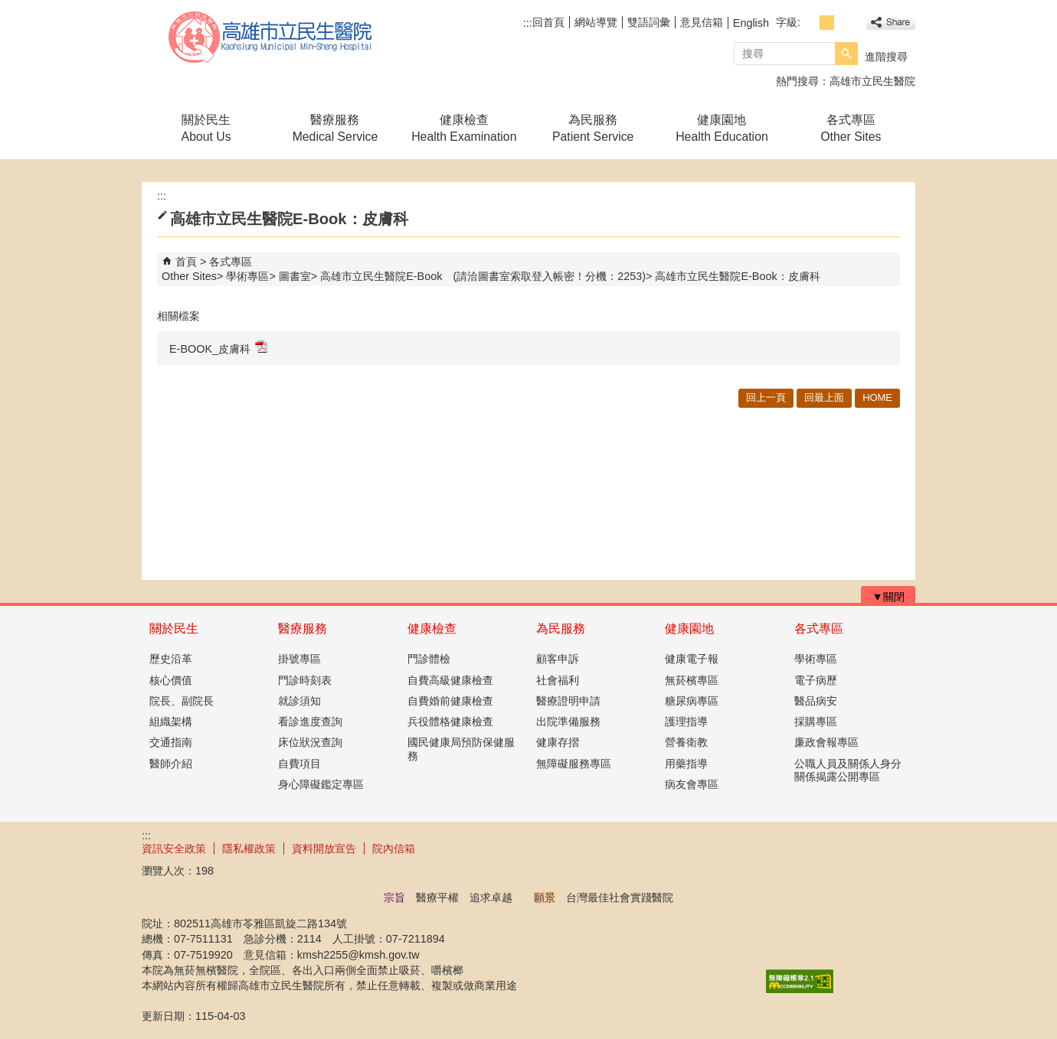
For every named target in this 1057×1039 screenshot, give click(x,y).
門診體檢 (428, 659)
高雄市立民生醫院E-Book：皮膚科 (737, 276)
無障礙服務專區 (573, 763)
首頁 (186, 262)
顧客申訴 (557, 659)
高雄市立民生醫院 (271, 37)
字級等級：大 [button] (843, 22)
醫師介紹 (170, 763)
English (751, 23)
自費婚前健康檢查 (450, 701)
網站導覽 (595, 22)
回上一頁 (766, 397)
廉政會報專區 (826, 742)
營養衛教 (686, 742)
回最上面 (824, 397)
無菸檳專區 (691, 680)
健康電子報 (691, 659)
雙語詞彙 (648, 22)
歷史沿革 (170, 659)
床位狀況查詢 (310, 742)
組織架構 (170, 721)
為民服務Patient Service (592, 128)
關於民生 (173, 628)
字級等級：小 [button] (809, 22)
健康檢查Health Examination (463, 128)
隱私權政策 (249, 848)
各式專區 (818, 628)
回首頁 (548, 22)
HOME (877, 397)
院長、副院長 (181, 701)
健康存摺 (557, 742)
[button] (846, 53)
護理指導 (686, 721)
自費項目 (299, 763)
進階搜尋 (886, 56)
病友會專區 (691, 784)
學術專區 (247, 276)
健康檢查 (432, 628)
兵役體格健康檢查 (450, 721)
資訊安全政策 (174, 848)
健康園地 (689, 628)
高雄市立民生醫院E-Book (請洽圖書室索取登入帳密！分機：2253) (483, 276)
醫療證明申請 (568, 701)
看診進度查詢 (310, 721)
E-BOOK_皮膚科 (218, 347)
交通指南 (170, 742)
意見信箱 (701, 22)
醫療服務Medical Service (335, 128)
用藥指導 (686, 763)
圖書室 (295, 276)
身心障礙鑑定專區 (321, 784)
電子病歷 (815, 680)
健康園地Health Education (722, 128)
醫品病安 (815, 701)
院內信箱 (393, 848)
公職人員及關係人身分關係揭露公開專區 (848, 770)
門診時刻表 (305, 680)
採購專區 (815, 721)
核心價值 (170, 680)
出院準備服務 (568, 721)
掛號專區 (299, 659)
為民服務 (560, 628)
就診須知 (299, 701)
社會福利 (557, 680)
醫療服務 (302, 628)
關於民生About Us (206, 128)
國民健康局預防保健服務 (461, 748)
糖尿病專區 (691, 701)
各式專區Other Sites (850, 128)
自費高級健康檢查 (450, 680)
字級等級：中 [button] (827, 22)
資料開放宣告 (324, 848)
